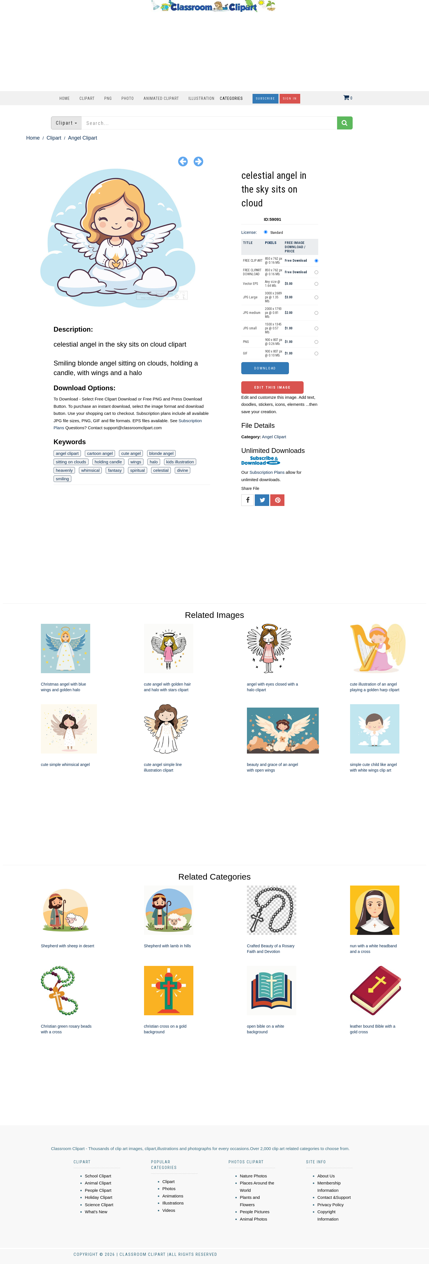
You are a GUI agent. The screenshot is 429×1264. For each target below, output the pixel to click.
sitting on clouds (71, 461)
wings (136, 461)
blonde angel (161, 453)
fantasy (114, 470)
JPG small (250, 328)
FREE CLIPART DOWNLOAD (252, 272)
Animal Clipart (98, 1183)
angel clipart (67, 453)
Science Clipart (99, 1204)
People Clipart (98, 1190)
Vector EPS (250, 284)
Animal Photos (253, 1219)
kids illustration (180, 461)
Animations (172, 1195)
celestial (161, 470)
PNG (108, 98)
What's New (96, 1211)
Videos (168, 1210)
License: (249, 232)
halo (154, 461)
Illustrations (173, 1203)
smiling (62, 478)
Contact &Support (334, 1197)
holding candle (108, 461)
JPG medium (251, 313)
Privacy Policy (330, 1204)
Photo (127, 98)
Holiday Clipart (98, 1197)
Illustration (202, 98)
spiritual (137, 470)
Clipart (87, 98)
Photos (169, 1188)
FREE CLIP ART (253, 261)
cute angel (131, 453)
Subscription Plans (266, 472)
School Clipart (98, 1175)
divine (182, 470)
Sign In (290, 98)
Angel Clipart (82, 138)
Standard (276, 233)
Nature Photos (253, 1175)
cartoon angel (100, 453)
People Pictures (254, 1211)
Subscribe (265, 98)
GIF (245, 353)
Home (64, 98)
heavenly (64, 470)
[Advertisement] (213, 51)
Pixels (271, 243)
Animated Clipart (161, 98)
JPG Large (250, 297)
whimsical (90, 470)
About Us (326, 1175)
